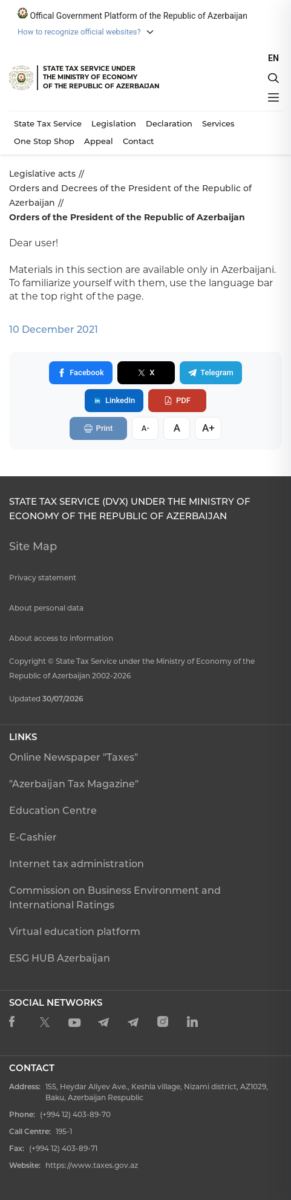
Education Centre (53, 810)
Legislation (113, 123)
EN (273, 58)
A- (147, 428)
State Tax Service (48, 123)
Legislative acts (42, 173)
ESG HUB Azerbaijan (59, 958)
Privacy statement (42, 577)
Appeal (98, 141)
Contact (138, 141)
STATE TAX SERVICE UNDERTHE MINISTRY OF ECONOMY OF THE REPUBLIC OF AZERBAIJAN (101, 77)
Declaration (169, 123)
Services (218, 123)
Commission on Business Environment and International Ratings (115, 898)
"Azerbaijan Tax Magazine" (74, 784)
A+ (209, 428)
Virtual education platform (74, 931)
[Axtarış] (273, 78)
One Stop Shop (44, 141)
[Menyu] (273, 97)
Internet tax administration (76, 864)
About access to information (61, 638)
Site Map (33, 546)
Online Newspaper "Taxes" (73, 757)
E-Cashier (33, 837)
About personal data (46, 607)
